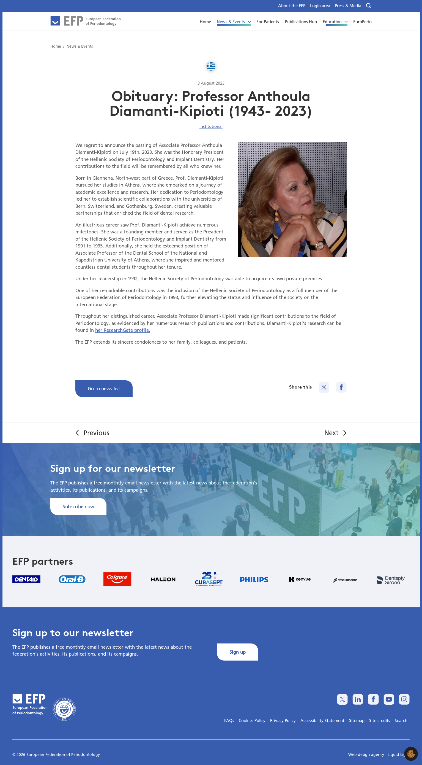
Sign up (237, 652)
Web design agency (366, 754)
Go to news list (104, 388)
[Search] (369, 6)
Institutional (211, 126)
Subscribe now (78, 506)
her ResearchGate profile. (122, 330)
